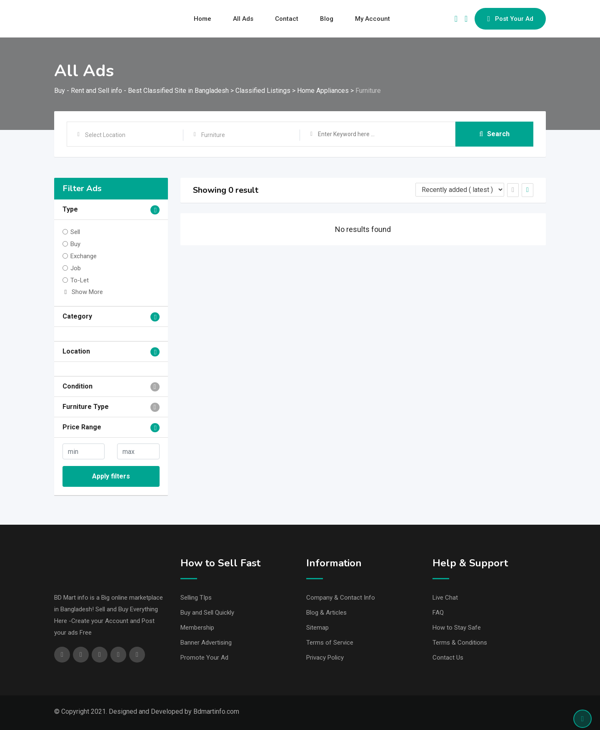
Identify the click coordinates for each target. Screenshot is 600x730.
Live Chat (445, 597)
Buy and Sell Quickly (207, 612)
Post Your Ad (510, 18)
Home (202, 18)
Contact (286, 18)
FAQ (438, 612)
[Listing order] (459, 190)
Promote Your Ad (204, 657)
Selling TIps (196, 597)
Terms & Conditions (459, 642)
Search (494, 134)
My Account (372, 18)
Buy (75, 244)
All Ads (243, 18)
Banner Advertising (206, 642)
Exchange (83, 256)
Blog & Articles (326, 612)
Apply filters (111, 476)
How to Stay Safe (456, 627)
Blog (326, 18)
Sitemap (317, 627)
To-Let (79, 280)
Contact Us (447, 657)
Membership (197, 627)
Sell (75, 232)
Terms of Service (329, 642)
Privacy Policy (325, 657)
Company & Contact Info (340, 597)
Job (75, 268)
